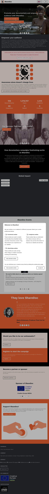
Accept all (40, 267)
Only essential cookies (11, 267)
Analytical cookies (33, 234)
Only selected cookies (11, 258)
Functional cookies (12, 234)
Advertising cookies (13, 248)
